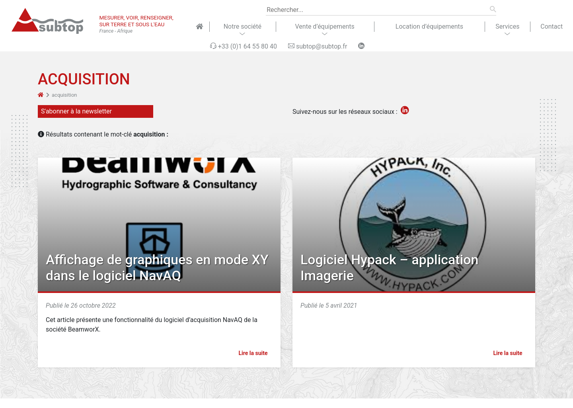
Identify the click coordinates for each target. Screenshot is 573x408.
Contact (551, 26)
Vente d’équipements (325, 26)
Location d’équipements (429, 26)
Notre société (242, 26)
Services (507, 26)
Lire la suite (256, 353)
